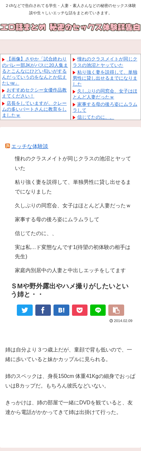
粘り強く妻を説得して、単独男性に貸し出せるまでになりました (105, 78)
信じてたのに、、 (95, 117)
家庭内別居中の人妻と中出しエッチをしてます (70, 270)
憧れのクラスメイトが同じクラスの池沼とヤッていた (73, 163)
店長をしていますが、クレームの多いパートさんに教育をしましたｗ (34, 109)
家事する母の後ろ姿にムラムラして (57, 219)
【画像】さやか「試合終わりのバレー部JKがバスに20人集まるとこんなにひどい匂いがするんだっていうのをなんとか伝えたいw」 (35, 71)
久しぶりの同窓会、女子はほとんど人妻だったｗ (73, 205)
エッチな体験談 (29, 146)
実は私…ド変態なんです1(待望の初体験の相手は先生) (72, 252)
